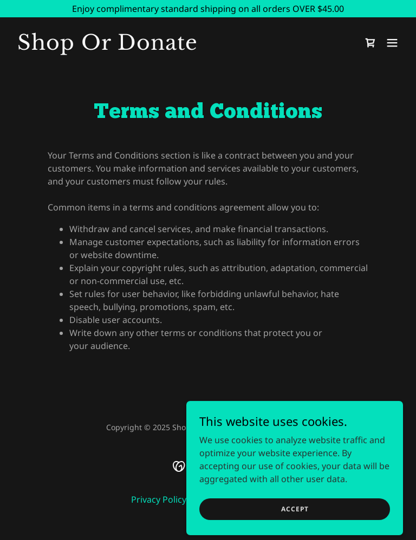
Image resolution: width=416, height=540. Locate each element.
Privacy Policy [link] (158, 499)
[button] (392, 43)
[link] (107, 46)
